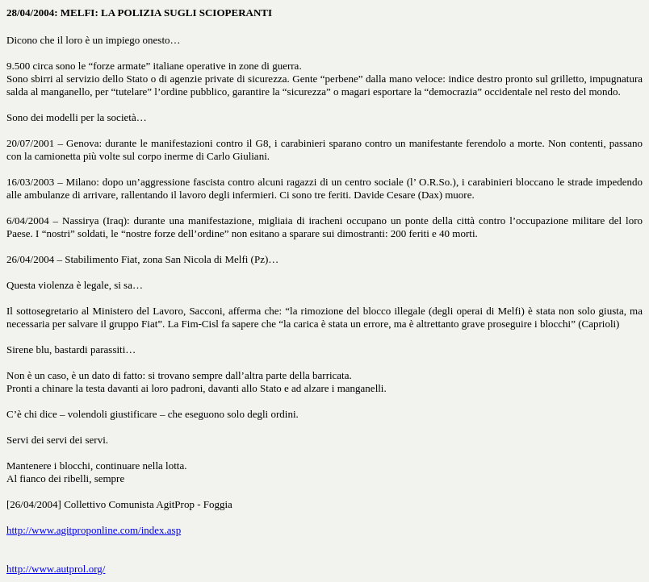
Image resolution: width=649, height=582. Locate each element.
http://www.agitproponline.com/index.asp (93, 530)
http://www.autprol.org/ (55, 569)
